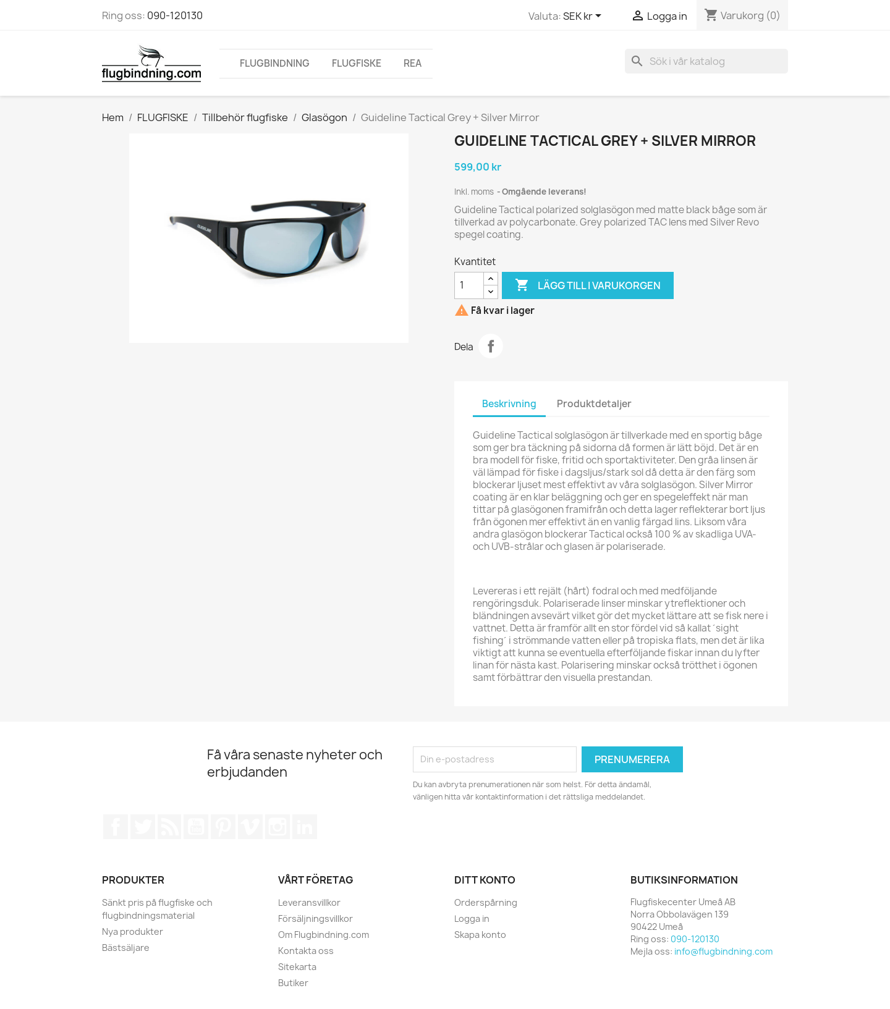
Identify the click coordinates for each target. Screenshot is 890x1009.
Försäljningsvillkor (315, 918)
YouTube (196, 826)
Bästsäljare (126, 947)
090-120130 (175, 15)
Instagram (277, 826)
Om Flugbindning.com (323, 934)
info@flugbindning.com (723, 951)
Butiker (293, 983)
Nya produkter (132, 931)
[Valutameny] (584, 16)
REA (413, 63)
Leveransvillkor (309, 902)
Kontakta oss (306, 950)
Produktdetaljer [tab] (594, 403)
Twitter (142, 826)
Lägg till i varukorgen (588, 285)
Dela (490, 346)
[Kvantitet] (469, 285)
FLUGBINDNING (275, 63)
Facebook (115, 826)
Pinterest (223, 826)
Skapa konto (480, 934)
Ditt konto (484, 880)
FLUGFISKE (356, 63)
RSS (169, 826)
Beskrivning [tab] (509, 403)
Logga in (472, 918)
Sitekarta (297, 967)
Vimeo (250, 826)
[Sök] (706, 61)
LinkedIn (304, 826)
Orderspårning (485, 902)
